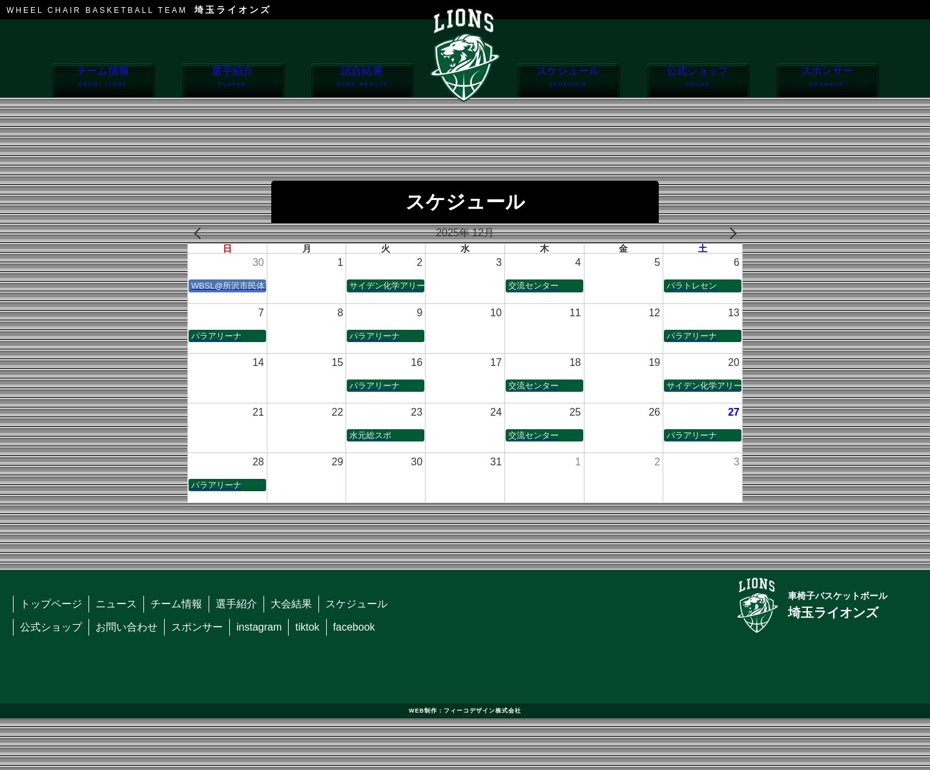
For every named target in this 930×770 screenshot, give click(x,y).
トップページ (51, 603)
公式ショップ (698, 81)
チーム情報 (103, 81)
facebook (354, 627)
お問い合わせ (127, 627)
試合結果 (362, 81)
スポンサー (827, 81)
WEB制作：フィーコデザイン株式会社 (465, 710)
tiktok (307, 627)
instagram (259, 627)
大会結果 (291, 603)
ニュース (116, 603)
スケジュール (568, 81)
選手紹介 (233, 81)
